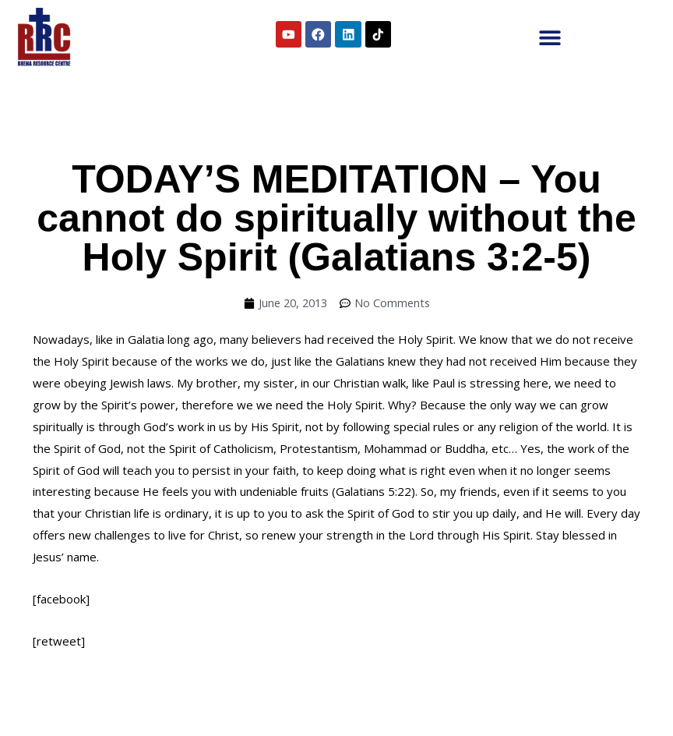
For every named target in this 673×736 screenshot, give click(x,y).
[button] (550, 37)
